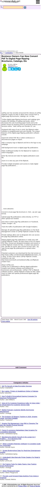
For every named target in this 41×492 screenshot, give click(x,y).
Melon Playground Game (11, 471)
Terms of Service (35, 486)
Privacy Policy (22, 486)
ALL (1, 53)
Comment (10, 66)
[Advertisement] (20, 27)
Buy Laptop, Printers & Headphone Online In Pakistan (20, 391)
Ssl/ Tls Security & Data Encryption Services (17, 386)
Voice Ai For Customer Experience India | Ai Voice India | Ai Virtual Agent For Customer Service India (20, 404)
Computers (9, 53)
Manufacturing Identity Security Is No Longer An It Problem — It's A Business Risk (17, 438)
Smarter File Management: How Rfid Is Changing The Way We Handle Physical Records (19, 424)
